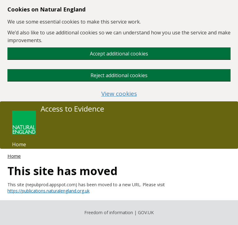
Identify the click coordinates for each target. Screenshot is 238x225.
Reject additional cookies (119, 75)
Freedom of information (108, 212)
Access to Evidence (72, 109)
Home (19, 144)
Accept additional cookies (119, 53)
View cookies (119, 94)
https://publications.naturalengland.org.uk (48, 191)
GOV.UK (146, 212)
